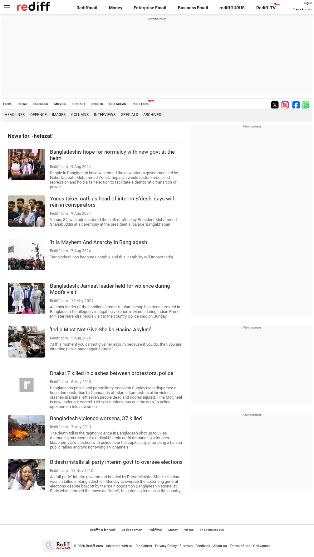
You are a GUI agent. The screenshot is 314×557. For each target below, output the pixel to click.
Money (115, 7)
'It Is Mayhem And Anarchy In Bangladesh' (99, 242)
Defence (38, 115)
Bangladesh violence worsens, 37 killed (96, 418)
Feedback (202, 546)
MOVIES (60, 104)
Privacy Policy (166, 546)
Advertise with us (119, 546)
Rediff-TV (266, 7)
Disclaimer (143, 546)
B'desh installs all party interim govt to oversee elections (116, 462)
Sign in (308, 3)
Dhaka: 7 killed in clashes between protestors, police (111, 373)
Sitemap (186, 546)
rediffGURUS (232, 7)
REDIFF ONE (141, 104)
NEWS (22, 104)
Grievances (262, 546)
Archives (152, 115)
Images (59, 115)
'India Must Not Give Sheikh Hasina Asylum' (100, 329)
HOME (7, 104)
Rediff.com (94, 546)
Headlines (15, 115)
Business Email (193, 7)
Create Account (302, 9)
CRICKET (78, 104)
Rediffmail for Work (102, 530)
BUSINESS (40, 104)
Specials (129, 115)
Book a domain (132, 530)
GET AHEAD (117, 104)
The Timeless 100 (212, 530)
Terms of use (240, 546)
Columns (80, 115)
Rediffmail (86, 7)
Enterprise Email (150, 7)
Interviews (104, 115)
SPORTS (97, 104)
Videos (189, 530)
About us (220, 546)
